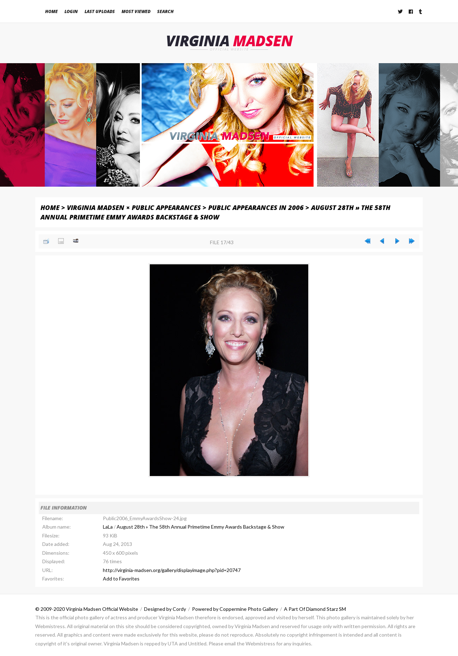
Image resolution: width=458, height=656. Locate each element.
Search (165, 11)
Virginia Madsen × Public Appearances (134, 207)
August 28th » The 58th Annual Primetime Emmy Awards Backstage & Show (200, 527)
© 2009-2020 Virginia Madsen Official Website (86, 609)
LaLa (108, 527)
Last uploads (100, 11)
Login (71, 11)
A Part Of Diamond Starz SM (315, 609)
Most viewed (136, 11)
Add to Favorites (121, 579)
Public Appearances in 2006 (256, 207)
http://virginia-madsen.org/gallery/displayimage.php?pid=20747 (172, 570)
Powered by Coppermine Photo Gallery (235, 609)
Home (51, 11)
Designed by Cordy (165, 609)
